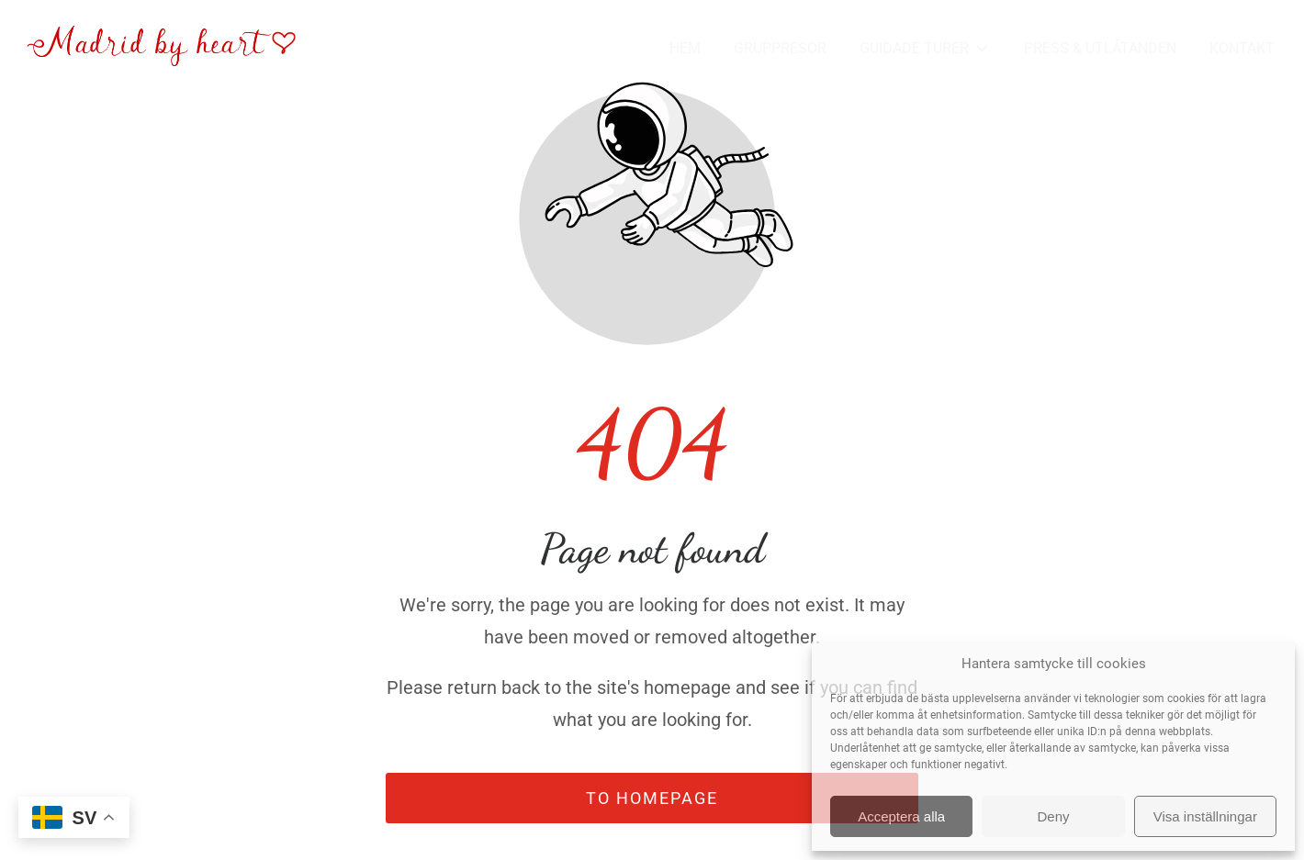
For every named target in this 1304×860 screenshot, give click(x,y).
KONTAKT (1242, 48)
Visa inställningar (1205, 816)
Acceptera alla (901, 816)
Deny (1053, 816)
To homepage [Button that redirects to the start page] (652, 798)
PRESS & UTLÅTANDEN (1100, 48)
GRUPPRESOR (780, 48)
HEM (685, 48)
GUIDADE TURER (925, 49)
